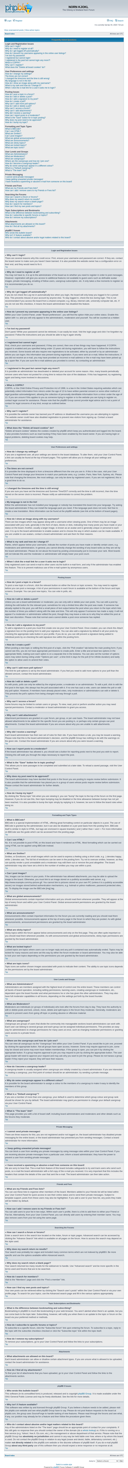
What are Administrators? (16, 154)
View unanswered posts (14, 30)
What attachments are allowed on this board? (25, 224)
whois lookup (89, 1430)
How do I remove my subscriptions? (21, 217)
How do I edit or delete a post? (18, 96)
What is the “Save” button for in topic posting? (25, 118)
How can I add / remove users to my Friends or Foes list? (30, 190)
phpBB (55, 1467)
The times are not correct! (16, 76)
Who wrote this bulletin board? (18, 233)
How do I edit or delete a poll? (18, 106)
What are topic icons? (14, 147)
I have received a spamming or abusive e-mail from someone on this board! (38, 181)
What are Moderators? (15, 156)
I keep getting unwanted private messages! (24, 179)
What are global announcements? (20, 138)
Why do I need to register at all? (19, 48)
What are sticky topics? (15, 143)
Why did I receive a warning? (18, 113)
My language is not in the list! (18, 81)
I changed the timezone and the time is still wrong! (27, 78)
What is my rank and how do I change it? (23, 85)
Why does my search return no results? (22, 199)
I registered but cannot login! (17, 58)
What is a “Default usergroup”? (18, 168)
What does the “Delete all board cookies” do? (25, 67)
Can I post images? (13, 136)
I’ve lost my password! (15, 55)
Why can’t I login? (13, 46)
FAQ (110, 21)
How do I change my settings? (18, 74)
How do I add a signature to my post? (21, 99)
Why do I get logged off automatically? (22, 51)
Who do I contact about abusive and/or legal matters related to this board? (38, 237)
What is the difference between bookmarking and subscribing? (32, 213)
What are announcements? (17, 140)
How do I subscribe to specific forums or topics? (26, 215)
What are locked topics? (15, 145)
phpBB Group (84, 1393)
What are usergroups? (15, 159)
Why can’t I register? (14, 65)
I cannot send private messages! (19, 177)
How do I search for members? (18, 204)
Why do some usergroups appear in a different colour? (29, 166)
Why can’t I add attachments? (18, 110)
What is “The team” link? (16, 170)
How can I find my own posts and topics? (23, 206)
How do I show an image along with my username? (27, 83)
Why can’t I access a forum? (17, 108)
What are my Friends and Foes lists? (21, 188)
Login (8, 21)
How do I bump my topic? (16, 122)
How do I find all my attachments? (20, 226)
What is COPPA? (12, 62)
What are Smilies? (13, 133)
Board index (10, 34)
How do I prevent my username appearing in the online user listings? (35, 53)
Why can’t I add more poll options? (20, 103)
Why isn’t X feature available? (18, 235)
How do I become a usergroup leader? (22, 163)
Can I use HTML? (13, 131)
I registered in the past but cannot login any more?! (27, 60)
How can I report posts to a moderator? (22, 115)
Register (17, 21)
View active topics (32, 30)
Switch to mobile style (64, 1464)
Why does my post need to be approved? (23, 120)
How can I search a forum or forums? (21, 197)
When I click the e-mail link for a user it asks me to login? (30, 88)
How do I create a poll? (15, 101)
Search (119, 21)
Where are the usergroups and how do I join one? (27, 161)
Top (6, 267)
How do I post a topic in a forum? (19, 94)
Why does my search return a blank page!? (24, 201)
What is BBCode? (13, 129)
